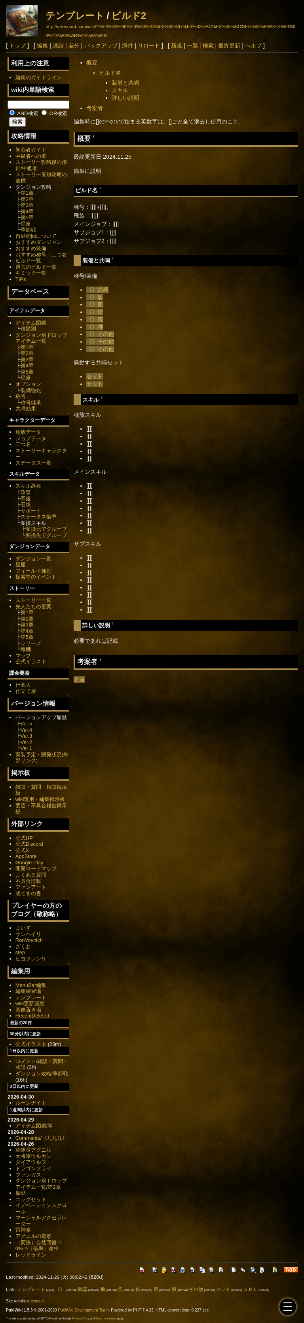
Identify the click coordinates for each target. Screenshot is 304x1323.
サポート (31, 511)
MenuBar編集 (31, 985)
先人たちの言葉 (33, 606)
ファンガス (28, 1175)
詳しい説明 (125, 98)
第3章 (27, 205)
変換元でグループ (46, 529)
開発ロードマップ (36, 868)
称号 (20, 396)
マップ (23, 656)
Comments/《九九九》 (41, 1138)
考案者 (94, 108)
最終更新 (229, 45)
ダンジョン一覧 (33, 559)
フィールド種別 (33, 571)
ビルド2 (128, 15)
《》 (91, 290)
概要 (91, 62)
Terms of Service (105, 1318)
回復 (26, 498)
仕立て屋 (25, 691)
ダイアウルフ (30, 1162)
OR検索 (54, 113)
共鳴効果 (25, 409)
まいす (23, 928)
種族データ (28, 432)
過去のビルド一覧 (36, 267)
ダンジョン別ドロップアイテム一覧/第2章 (41, 1184)
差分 (74, 45)
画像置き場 (28, 1010)
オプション (28, 384)
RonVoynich (29, 940)
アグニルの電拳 (33, 1236)
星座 (26, 224)
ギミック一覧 (30, 273)
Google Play (29, 863)
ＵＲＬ (250, 1289)
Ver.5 (26, 724)
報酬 (26, 649)
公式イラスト (30, 661)
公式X (22, 850)
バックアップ (101, 45)
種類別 (28, 329)
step (20, 952)
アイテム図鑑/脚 (34, 1126)
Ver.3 (26, 736)
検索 (208, 45)
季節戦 (28, 230)
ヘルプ (253, 45)
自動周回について (36, 236)
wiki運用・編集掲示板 (40, 799)
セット (94, 376)
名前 (79, 679)
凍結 (58, 45)
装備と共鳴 (125, 83)
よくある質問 (30, 875)
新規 (176, 45)
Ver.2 (26, 742)
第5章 (27, 217)
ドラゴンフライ (33, 1168)
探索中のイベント (36, 577)
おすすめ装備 (30, 248)
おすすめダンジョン (38, 242)
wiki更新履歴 (30, 1003)
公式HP (24, 838)
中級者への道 (30, 156)
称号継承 (31, 403)
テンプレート (75, 15)
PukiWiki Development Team (83, 1310)
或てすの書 (28, 893)
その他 (105, 334)
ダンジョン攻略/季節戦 (41, 1073)
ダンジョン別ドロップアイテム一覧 (41, 338)
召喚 (26, 504)
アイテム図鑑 (30, 323)
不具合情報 (28, 881)
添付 (127, 45)
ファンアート (30, 887)
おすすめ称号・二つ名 (41, 255)
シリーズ (31, 643)
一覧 (192, 45)
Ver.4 (26, 730)
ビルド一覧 (28, 261)
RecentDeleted (32, 1016)
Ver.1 (26, 748)
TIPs (20, 279)
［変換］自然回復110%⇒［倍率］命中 (38, 1245)
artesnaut (35, 1301)
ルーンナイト (30, 1103)
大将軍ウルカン (33, 1156)
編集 (42, 45)
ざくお (23, 946)
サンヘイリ (28, 934)
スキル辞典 (28, 486)
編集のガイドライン (38, 77)
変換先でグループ (46, 535)
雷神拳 (23, 1230)
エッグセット (30, 1199)
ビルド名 (110, 73)
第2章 (27, 199)
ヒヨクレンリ (30, 959)
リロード (149, 45)
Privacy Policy (80, 1318)
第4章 (27, 211)
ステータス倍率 (39, 517)
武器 (102, 290)
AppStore (26, 856)
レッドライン (30, 1255)
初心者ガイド (30, 150)
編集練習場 (28, 991)
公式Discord (29, 844)
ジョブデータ (30, 438)
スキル (120, 90)
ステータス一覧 (33, 463)
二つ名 (23, 444)
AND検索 (24, 113)
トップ (17, 45)
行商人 (23, 685)
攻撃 (26, 492)
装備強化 (31, 390)
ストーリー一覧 (33, 600)
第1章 (27, 193)
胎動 (20, 1193)
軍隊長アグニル (33, 1150)
